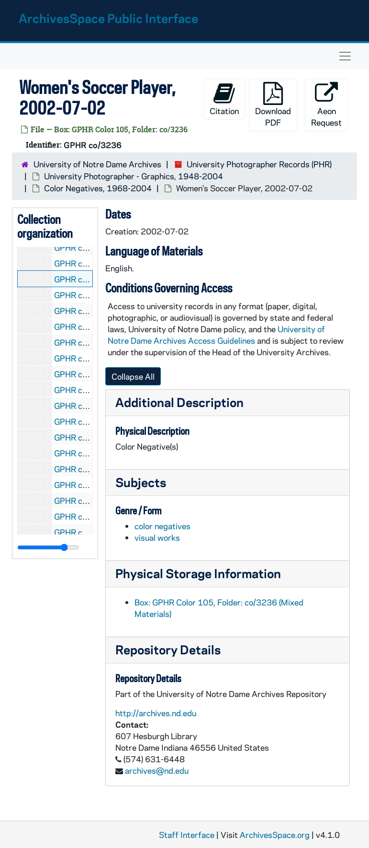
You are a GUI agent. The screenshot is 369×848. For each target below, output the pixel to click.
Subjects (140, 482)
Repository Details (168, 649)
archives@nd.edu (157, 770)
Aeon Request (326, 105)
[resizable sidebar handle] (48, 547)
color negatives (162, 526)
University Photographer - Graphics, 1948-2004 (133, 176)
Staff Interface (186, 834)
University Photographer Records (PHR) (259, 164)
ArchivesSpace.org (275, 834)
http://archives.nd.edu (155, 713)
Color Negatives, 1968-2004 (98, 188)
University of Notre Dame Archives (97, 164)
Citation (224, 99)
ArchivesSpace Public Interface (108, 18)
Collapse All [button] (133, 376)
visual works (157, 537)
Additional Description (179, 402)
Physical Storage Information (198, 573)
